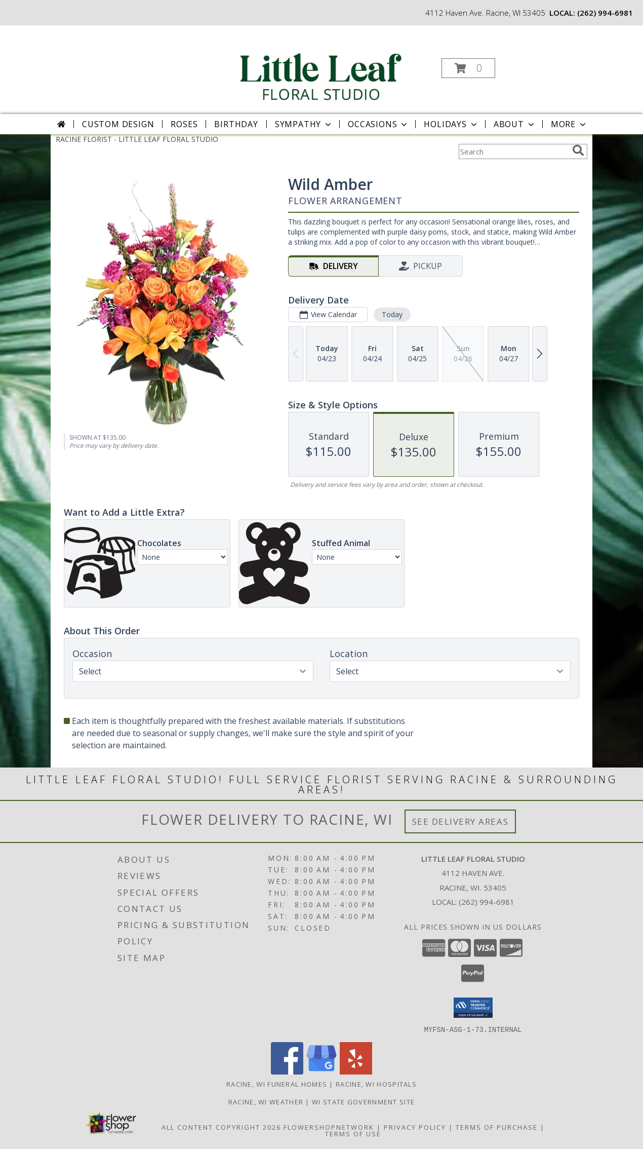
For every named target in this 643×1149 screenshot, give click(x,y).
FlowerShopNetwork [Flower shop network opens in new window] (329, 1126)
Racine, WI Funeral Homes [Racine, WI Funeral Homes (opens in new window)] (276, 1083)
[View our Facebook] (287, 1071)
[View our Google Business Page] (321, 1071)
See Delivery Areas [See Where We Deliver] (460, 821)
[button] (468, 68)
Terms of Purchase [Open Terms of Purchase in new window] (497, 1126)
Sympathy (304, 124)
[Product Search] (513, 151)
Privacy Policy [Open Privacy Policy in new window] (415, 1126)
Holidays (451, 124)
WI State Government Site (363, 1101)
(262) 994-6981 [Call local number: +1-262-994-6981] (605, 13)
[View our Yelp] (356, 1071)
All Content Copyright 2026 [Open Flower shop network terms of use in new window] (221, 1126)
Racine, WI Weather (265, 1101)
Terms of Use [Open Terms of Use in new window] (353, 1133)
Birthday (236, 124)
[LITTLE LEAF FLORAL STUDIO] (320, 65)
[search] (578, 150)
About (515, 124)
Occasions (378, 124)
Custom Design (118, 124)
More (569, 124)
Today (392, 314)
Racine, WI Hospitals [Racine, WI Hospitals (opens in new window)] (376, 1083)
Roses (184, 124)
